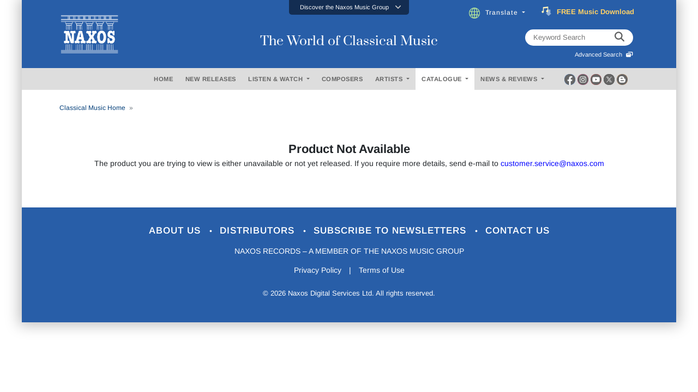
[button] (349, 7)
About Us (176, 230)
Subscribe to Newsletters (392, 230)
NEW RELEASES (210, 79)
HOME (163, 79)
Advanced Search (604, 54)
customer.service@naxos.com (552, 163)
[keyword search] (619, 37)
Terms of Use (382, 270)
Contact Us (517, 230)
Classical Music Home (92, 108)
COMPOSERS (342, 79)
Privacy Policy (317, 270)
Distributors (259, 230)
